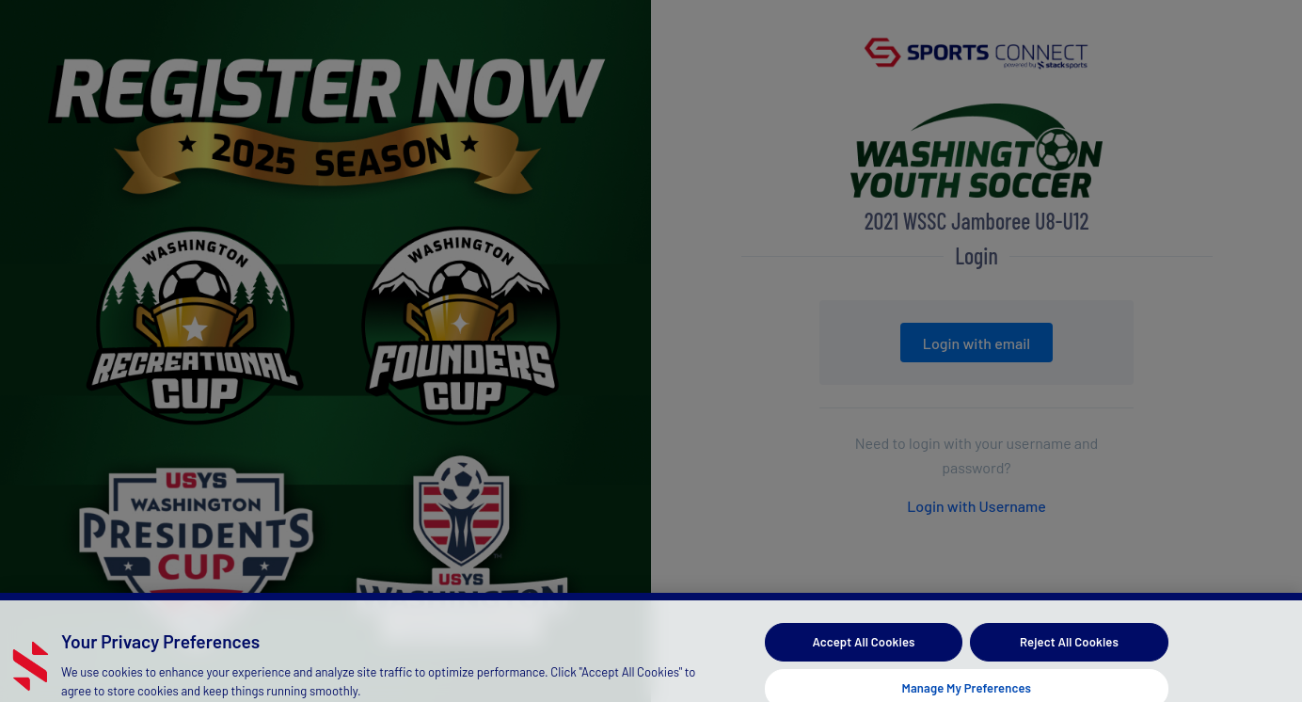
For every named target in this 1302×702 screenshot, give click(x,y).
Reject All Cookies (1069, 648)
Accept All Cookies (863, 648)
